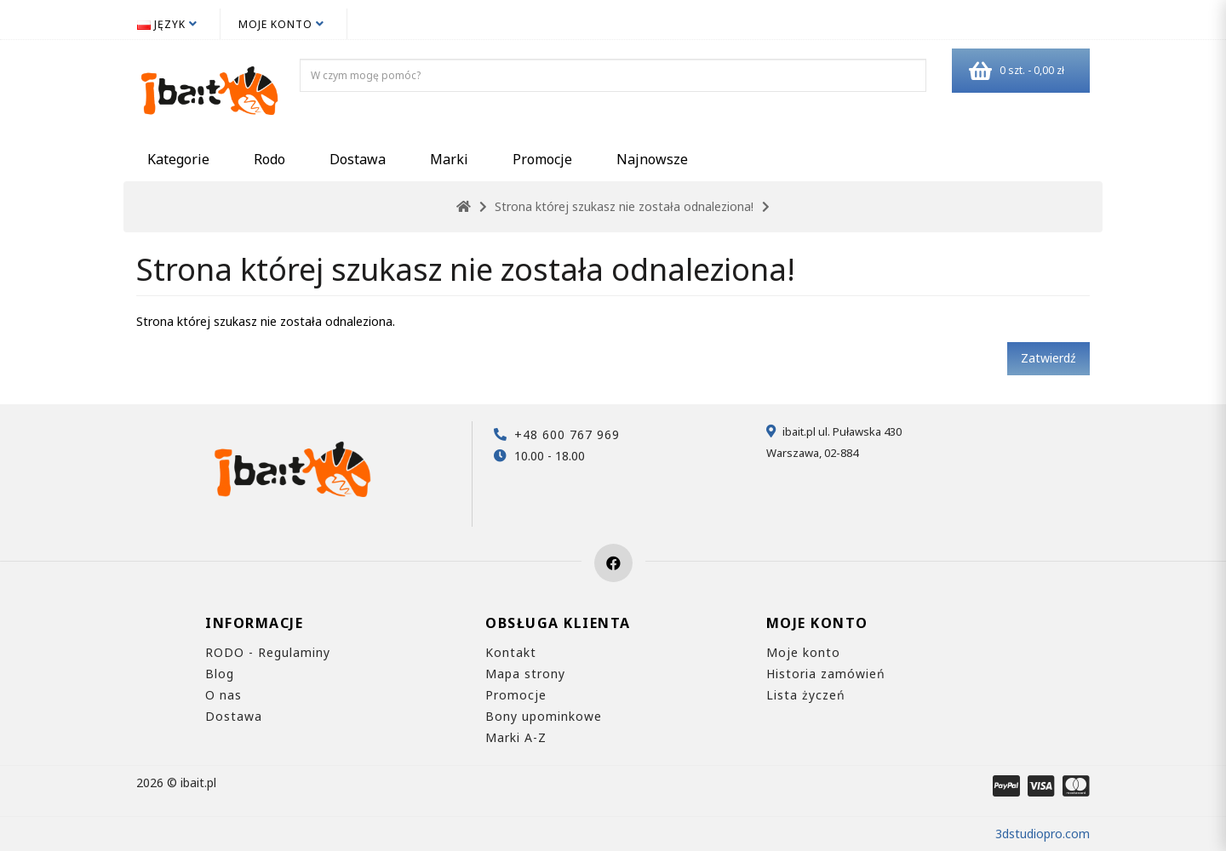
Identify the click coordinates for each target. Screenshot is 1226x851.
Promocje (542, 159)
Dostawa (357, 159)
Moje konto (803, 652)
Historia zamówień (825, 673)
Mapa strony (525, 673)
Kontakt (510, 652)
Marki (449, 159)
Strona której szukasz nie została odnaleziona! (624, 206)
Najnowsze (652, 159)
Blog (219, 673)
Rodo (269, 159)
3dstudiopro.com (1042, 833)
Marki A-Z (516, 737)
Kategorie (178, 159)
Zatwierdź (1048, 358)
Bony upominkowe (543, 716)
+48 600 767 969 (567, 434)
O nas (223, 695)
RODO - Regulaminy (267, 652)
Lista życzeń (805, 695)
